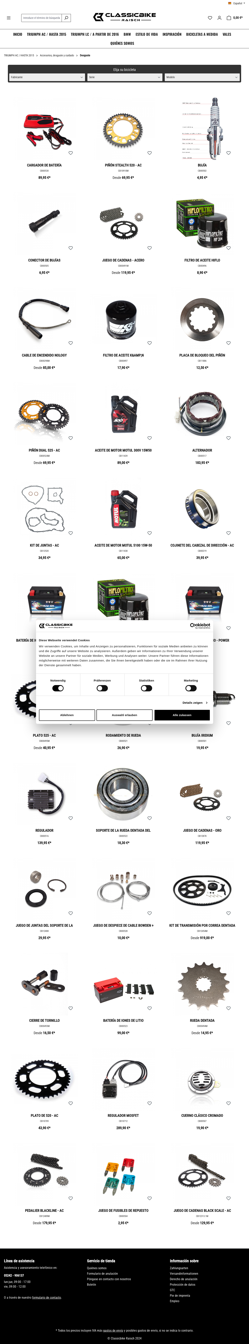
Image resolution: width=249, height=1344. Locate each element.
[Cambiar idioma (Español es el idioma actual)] (236, 3)
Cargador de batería (44, 165)
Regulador (44, 830)
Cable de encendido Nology (44, 355)
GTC (172, 1290)
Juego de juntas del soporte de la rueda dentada (44, 925)
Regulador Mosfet (123, 1115)
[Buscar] (66, 18)
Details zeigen (193, 702)
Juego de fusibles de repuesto (123, 1211)
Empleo (174, 1301)
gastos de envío (113, 1330)
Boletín (91, 1284)
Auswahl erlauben (124, 715)
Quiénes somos (96, 1268)
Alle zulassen (182, 715)
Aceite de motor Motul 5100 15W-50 (123, 545)
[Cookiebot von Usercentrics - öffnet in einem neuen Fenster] (193, 626)
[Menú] (8, 18)
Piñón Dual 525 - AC (44, 450)
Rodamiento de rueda (123, 735)
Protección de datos (182, 1284)
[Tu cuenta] (219, 18)
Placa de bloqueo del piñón (202, 355)
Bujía (202, 165)
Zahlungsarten (179, 1268)
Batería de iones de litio (123, 1020)
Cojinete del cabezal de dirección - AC (202, 545)
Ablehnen (67, 715)
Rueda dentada (202, 1020)
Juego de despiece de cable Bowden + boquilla (123, 925)
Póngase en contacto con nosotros (109, 1279)
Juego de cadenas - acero (123, 260)
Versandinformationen (184, 1273)
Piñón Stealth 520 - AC (123, 165)
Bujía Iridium (202, 735)
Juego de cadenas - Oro (202, 830)
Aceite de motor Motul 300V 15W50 (123, 450)
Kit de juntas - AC (44, 545)
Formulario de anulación (102, 1273)
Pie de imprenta (180, 1295)
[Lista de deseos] (210, 18)
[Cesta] (234, 18)
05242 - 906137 (14, 1275)
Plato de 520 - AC (44, 1115)
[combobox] (41, 18)
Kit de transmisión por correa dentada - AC (202, 925)
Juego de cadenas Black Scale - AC (202, 1211)
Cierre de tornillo (44, 1020)
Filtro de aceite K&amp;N (123, 355)
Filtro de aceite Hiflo (202, 260)
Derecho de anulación (183, 1279)
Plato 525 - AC (44, 735)
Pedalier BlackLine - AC (44, 1211)
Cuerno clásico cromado (202, 1115)
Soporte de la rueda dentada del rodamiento (123, 830)
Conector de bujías (44, 260)
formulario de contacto (46, 1297)
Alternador (202, 450)
